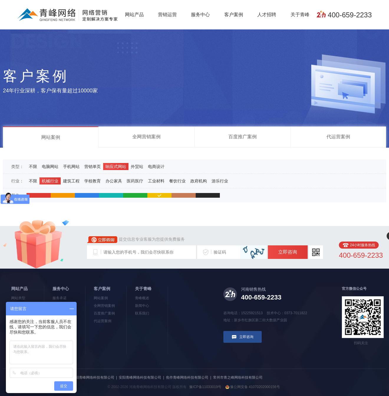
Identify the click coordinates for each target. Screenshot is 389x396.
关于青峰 (300, 14)
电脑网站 (50, 166)
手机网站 (71, 166)
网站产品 (134, 14)
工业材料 (156, 181)
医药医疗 (135, 181)
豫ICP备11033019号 (205, 387)
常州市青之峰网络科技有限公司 (238, 377)
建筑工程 (71, 181)
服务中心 (200, 14)
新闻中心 (142, 306)
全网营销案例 (146, 136)
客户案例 (233, 14)
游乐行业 (220, 181)
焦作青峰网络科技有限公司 (187, 377)
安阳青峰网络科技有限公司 (140, 377)
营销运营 (167, 14)
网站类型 (18, 298)
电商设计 (156, 166)
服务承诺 (59, 298)
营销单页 (92, 166)
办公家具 (114, 181)
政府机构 (198, 181)
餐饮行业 (177, 181)
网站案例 (50, 137)
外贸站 (137, 166)
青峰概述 (142, 298)
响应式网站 (116, 166)
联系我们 (142, 313)
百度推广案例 (242, 136)
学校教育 (92, 181)
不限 (33, 166)
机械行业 (50, 181)
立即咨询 (287, 251)
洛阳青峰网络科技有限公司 (93, 377)
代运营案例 (338, 136)
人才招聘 (266, 14)
